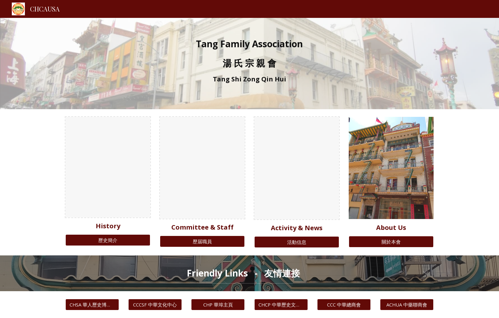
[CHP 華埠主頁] (217, 305)
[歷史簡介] (108, 240)
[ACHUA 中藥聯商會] (406, 305)
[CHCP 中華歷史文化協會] (281, 305)
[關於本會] (391, 242)
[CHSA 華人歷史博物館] (92, 305)
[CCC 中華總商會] (343, 305)
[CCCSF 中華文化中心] (155, 305)
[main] (249, 63)
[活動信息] (297, 242)
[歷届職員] (202, 241)
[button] (426, 273)
